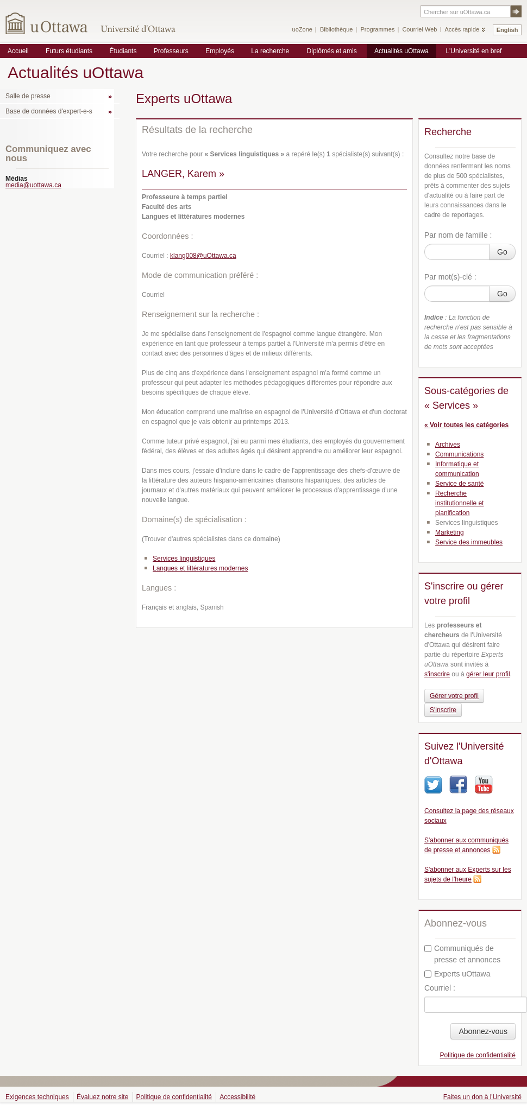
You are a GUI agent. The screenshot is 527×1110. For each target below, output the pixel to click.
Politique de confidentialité (478, 1055)
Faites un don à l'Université (482, 1097)
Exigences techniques (37, 1097)
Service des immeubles (469, 542)
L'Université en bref (473, 51)
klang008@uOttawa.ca (203, 255)
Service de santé (459, 483)
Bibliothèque (336, 29)
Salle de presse (28, 96)
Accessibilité (237, 1097)
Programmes (377, 29)
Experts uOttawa (457, 973)
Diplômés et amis (332, 51)
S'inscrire (443, 710)
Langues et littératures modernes (200, 568)
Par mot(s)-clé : (450, 276)
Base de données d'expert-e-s (48, 111)
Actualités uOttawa (401, 51)
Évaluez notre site (102, 1097)
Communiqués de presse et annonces (462, 954)
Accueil (18, 51)
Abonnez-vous (483, 1031)
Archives (447, 444)
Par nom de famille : (458, 235)
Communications (459, 454)
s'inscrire (437, 674)
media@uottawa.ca (33, 185)
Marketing (449, 532)
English (507, 30)
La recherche (270, 51)
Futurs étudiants (69, 51)
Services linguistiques (184, 558)
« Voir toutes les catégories (466, 425)
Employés (219, 51)
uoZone (302, 29)
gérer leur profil (488, 674)
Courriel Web (419, 29)
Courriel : (439, 988)
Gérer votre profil (454, 696)
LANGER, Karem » (183, 173)
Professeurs (171, 51)
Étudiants (122, 51)
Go (502, 252)
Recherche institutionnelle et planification (459, 503)
